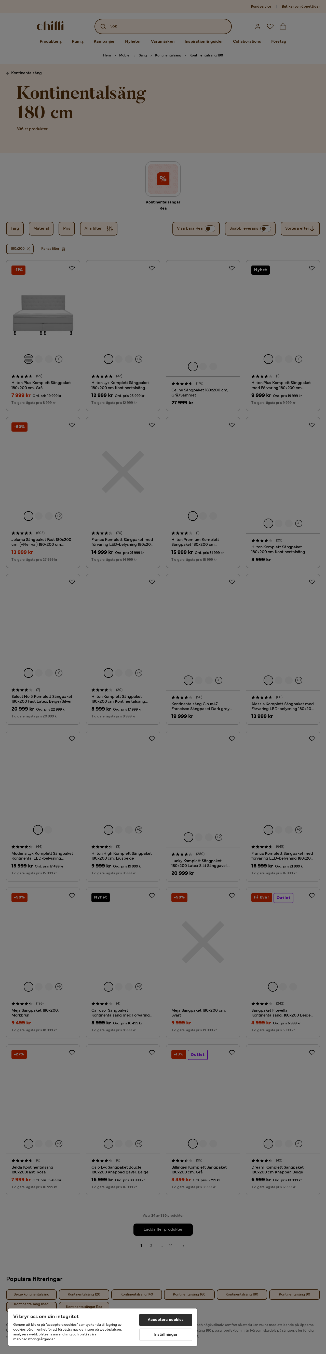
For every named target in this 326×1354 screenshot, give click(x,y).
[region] (102, 1327)
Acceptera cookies (166, 1320)
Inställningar (166, 1334)
